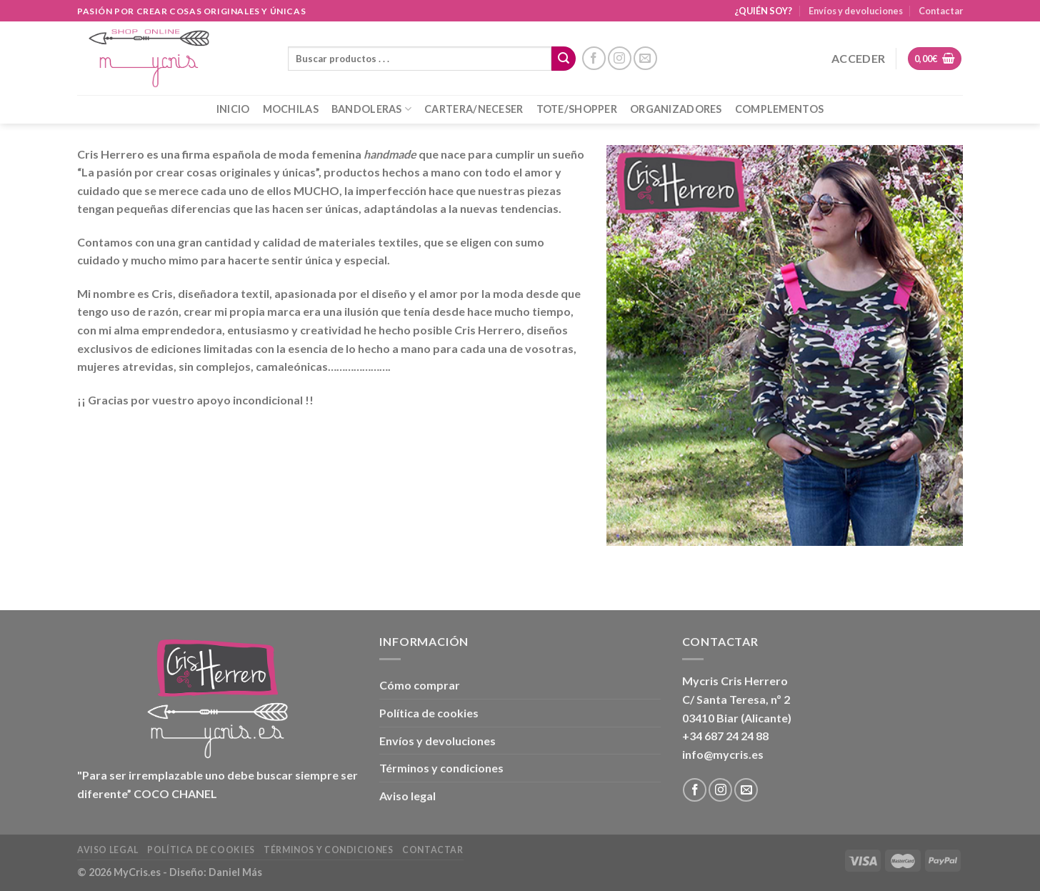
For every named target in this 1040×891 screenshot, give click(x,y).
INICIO (233, 109)
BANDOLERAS (371, 109)
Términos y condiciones (441, 768)
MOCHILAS (291, 109)
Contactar (941, 10)
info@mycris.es (723, 754)
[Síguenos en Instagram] (619, 58)
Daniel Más (235, 872)
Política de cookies (429, 713)
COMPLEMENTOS (779, 109)
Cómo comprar (419, 685)
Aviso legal (407, 795)
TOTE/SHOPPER (576, 109)
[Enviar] (563, 58)
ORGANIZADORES (676, 109)
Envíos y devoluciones (856, 10)
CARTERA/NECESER (473, 109)
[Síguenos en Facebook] (594, 58)
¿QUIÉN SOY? (763, 10)
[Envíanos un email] (645, 58)
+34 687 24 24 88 (725, 735)
